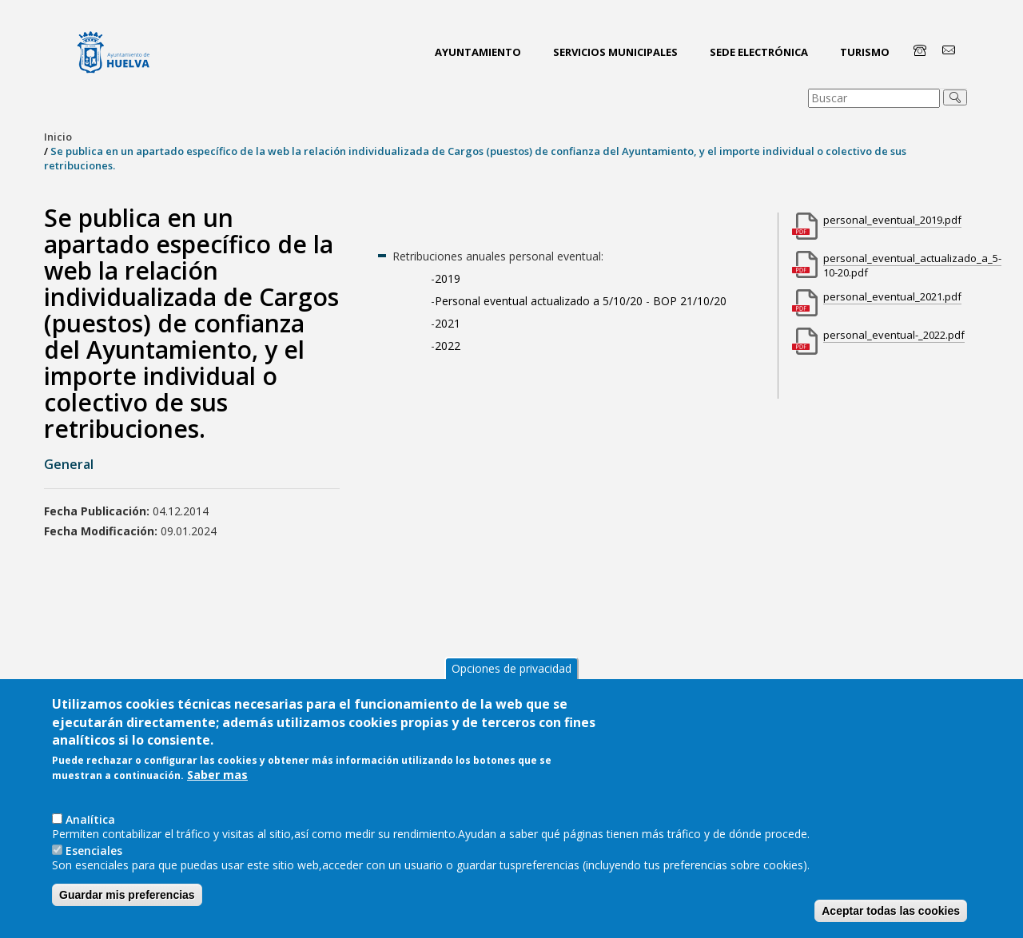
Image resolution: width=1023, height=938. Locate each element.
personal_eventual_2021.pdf (892, 296)
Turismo (865, 52)
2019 (449, 278)
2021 (447, 323)
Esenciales (94, 850)
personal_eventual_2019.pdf (892, 220)
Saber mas (217, 775)
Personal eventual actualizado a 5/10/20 (539, 300)
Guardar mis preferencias (127, 894)
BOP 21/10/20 (689, 300)
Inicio (58, 136)
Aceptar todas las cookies (891, 910)
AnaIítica (90, 819)
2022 (447, 345)
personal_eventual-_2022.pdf (894, 335)
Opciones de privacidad (511, 668)
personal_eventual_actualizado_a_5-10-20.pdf (912, 265)
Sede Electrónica (759, 52)
